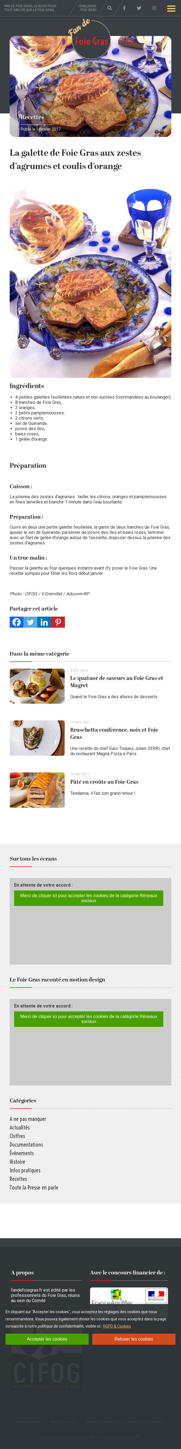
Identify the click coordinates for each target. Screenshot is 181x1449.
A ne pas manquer (28, 1119)
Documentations (26, 1144)
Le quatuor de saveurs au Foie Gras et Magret (117, 682)
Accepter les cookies (47, 1339)
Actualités (20, 1127)
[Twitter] (30, 622)
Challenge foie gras (87, 8)
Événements (22, 1153)
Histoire (17, 1162)
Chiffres (17, 1136)
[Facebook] (16, 622)
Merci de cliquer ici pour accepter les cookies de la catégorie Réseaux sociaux (88, 898)
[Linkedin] (44, 622)
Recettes (32, 117)
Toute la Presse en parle (34, 1187)
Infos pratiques (25, 1170)
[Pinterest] (58, 622)
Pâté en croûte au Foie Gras (104, 782)
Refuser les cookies (134, 1339)
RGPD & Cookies (117, 1326)
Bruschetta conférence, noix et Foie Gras (114, 734)
